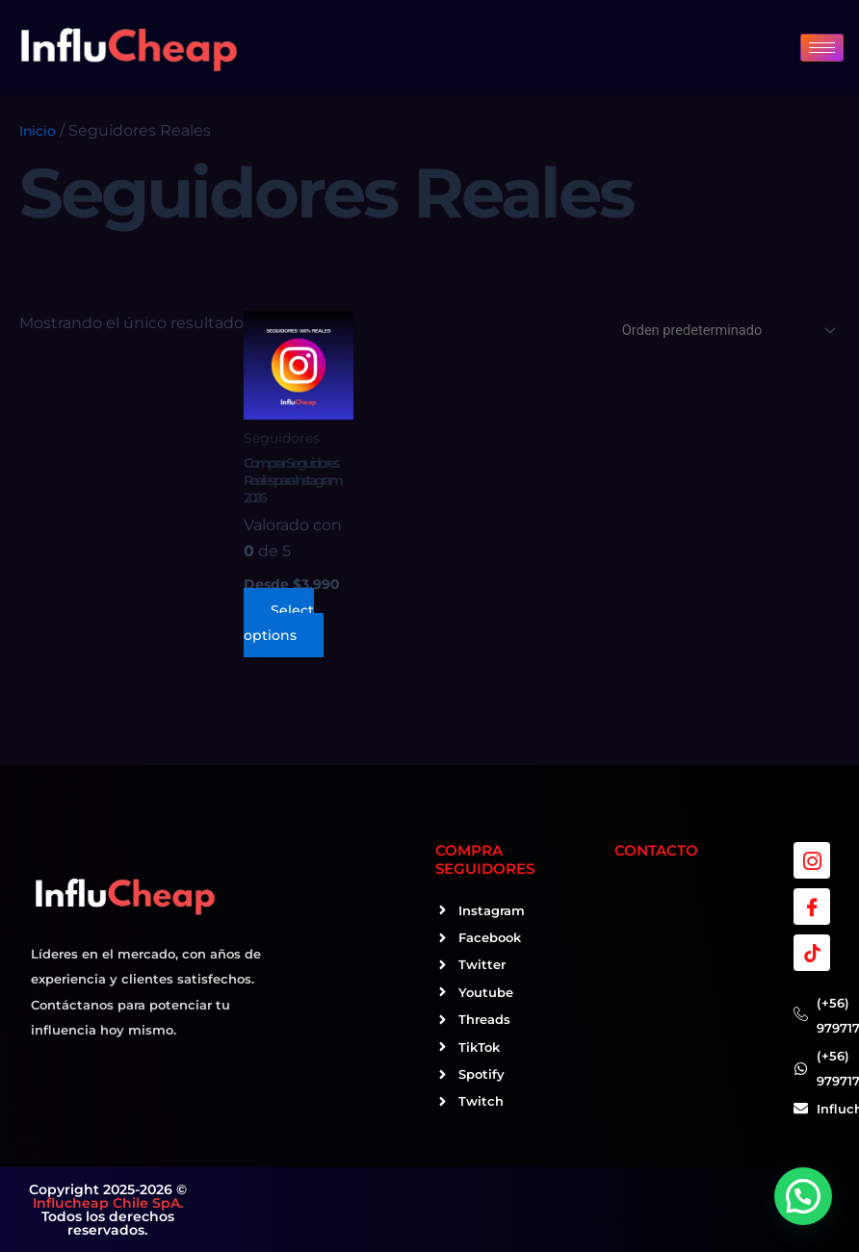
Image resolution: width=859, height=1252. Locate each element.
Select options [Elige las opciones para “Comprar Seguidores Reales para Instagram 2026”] (279, 622)
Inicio (37, 131)
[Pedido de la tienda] (725, 330)
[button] (803, 1196)
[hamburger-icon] (822, 48)
